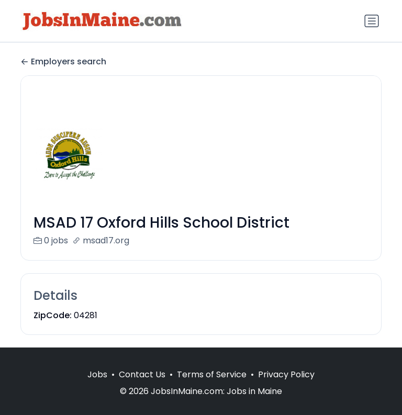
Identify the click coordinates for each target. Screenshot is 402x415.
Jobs (97, 387)
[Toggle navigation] (372, 21)
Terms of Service (212, 387)
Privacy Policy (286, 387)
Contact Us (142, 387)
